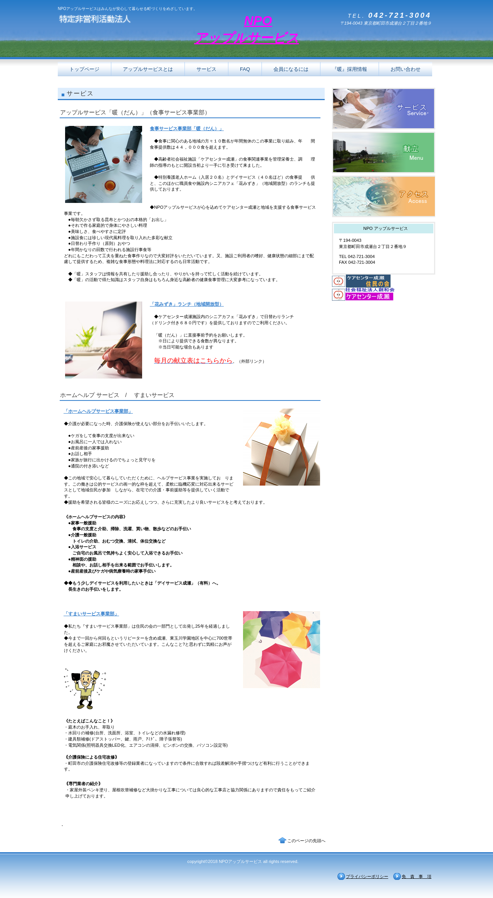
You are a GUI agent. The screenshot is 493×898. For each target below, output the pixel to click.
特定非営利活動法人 (135, 20)
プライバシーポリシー (367, 876)
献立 (383, 152)
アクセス (383, 196)
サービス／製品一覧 (383, 108)
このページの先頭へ (306, 840)
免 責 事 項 (416, 876)
